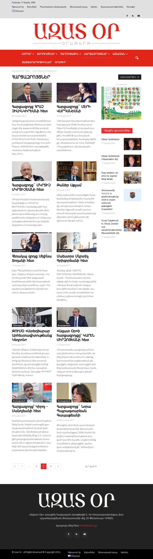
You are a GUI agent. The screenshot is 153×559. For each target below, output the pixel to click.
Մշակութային (64, 101)
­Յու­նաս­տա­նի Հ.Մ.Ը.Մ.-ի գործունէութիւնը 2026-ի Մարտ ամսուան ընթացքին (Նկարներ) (110, 200)
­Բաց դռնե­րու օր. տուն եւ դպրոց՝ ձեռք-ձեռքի (110, 176)
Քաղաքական (19, 101)
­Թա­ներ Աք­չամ (69, 185)
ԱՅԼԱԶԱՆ (120, 53)
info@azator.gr (88, 525)
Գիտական (62, 179)
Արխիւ (94, 7)
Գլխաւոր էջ (18, 7)
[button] (137, 58)
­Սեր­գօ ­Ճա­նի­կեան (110, 139)
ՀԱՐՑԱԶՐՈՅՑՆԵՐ (97, 53)
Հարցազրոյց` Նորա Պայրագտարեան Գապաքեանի (74, 411)
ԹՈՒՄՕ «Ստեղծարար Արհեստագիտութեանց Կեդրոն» (32, 336)
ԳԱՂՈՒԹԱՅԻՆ (70, 53)
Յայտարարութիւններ (112, 7)
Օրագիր (131, 7)
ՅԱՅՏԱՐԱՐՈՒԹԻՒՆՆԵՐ (37, 62)
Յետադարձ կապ (78, 7)
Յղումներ (32, 7)
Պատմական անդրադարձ (53, 7)
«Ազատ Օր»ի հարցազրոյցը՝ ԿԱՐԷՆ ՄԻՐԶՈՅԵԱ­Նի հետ (75, 336)
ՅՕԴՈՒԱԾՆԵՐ (47, 53)
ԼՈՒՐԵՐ (28, 53)
